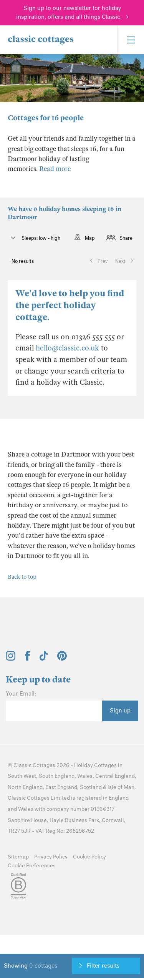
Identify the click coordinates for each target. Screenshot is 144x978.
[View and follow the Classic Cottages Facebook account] (27, 658)
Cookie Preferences (32, 865)
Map (90, 238)
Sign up (120, 710)
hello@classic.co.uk (67, 348)
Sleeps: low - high (40, 238)
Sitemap (18, 856)
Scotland (91, 787)
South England (56, 776)
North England (25, 787)
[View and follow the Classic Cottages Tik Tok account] (44, 658)
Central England (115, 776)
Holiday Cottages (95, 765)
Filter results (103, 965)
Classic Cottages (34, 765)
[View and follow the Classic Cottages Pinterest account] (62, 658)
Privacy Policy (51, 856)
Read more (55, 169)
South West (22, 776)
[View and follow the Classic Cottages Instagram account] (10, 658)
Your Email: (21, 693)
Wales (85, 776)
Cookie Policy (89, 856)
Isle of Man (121, 787)
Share (125, 238)
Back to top (22, 576)
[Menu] (130, 39)
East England (61, 787)
